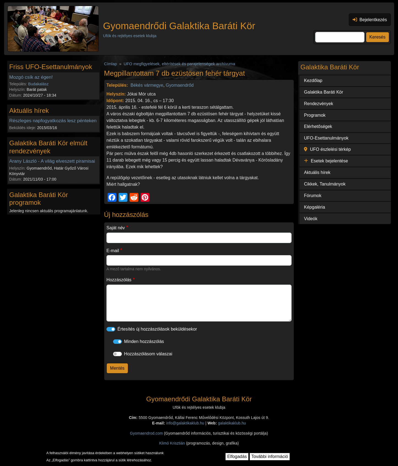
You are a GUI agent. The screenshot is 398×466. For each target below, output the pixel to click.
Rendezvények (318, 103)
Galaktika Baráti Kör (323, 92)
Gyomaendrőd (180, 85)
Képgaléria (314, 207)
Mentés (117, 368)
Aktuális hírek (317, 172)
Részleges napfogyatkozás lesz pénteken (53, 120)
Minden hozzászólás (144, 341)
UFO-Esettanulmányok (326, 138)
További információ (269, 456)
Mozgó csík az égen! (31, 77)
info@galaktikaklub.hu (185, 423)
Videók (310, 218)
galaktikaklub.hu (232, 423)
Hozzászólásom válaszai (148, 353)
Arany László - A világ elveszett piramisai (52, 161)
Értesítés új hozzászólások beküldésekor (157, 329)
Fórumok (312, 195)
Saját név (115, 227)
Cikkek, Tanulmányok (324, 184)
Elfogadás (237, 456)
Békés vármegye (147, 85)
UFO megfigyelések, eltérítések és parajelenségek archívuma (179, 64)
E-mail (112, 250)
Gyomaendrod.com (146, 433)
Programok (314, 115)
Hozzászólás (118, 279)
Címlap (110, 64)
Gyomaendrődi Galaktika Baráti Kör (179, 25)
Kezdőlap (313, 80)
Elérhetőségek (318, 126)
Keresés (377, 37)
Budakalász (38, 84)
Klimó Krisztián (172, 443)
